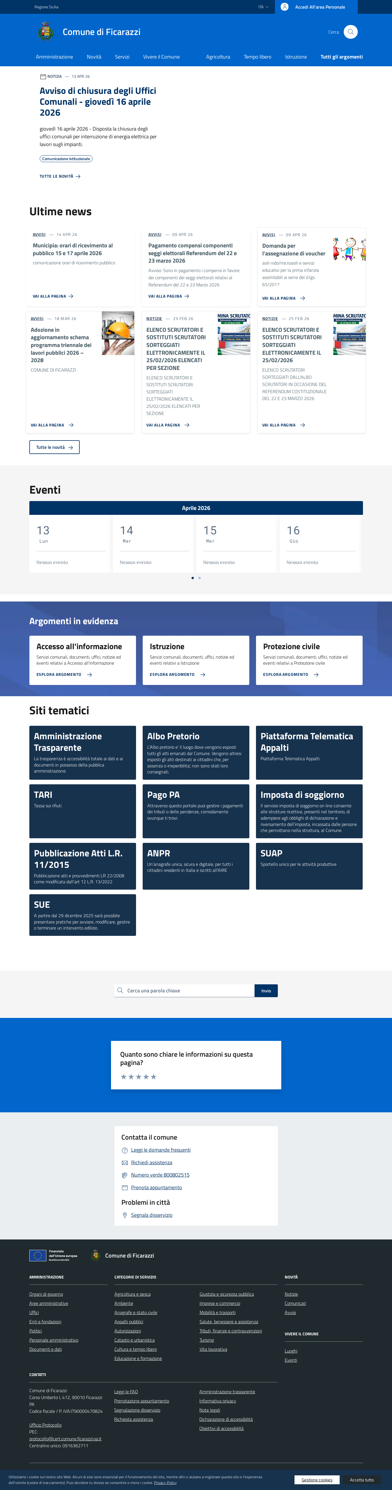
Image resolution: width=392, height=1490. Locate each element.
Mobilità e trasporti (218, 1312)
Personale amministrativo (53, 1339)
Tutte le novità (54, 447)
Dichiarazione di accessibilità (226, 1419)
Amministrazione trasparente (227, 1391)
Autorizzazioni (127, 1330)
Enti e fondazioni (45, 1321)
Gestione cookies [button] (317, 1480)
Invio (266, 990)
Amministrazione (54, 57)
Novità (94, 57)
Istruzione (296, 57)
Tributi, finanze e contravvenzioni (231, 1330)
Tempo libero (257, 57)
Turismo (207, 1339)
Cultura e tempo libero (135, 1349)
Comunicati (295, 1303)
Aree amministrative (48, 1303)
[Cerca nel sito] (350, 32)
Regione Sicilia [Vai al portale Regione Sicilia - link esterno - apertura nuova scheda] (46, 7)
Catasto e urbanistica (134, 1339)
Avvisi (290, 1312)
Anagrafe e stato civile (135, 1312)
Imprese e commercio (220, 1303)
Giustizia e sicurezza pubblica (227, 1294)
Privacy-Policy (165, 1482)
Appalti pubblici (128, 1321)
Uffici (34, 1312)
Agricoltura (218, 57)
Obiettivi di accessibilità (221, 1428)
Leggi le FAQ (126, 1391)
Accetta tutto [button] (362, 1480)
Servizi (122, 57)
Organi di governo (46, 1294)
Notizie (291, 1294)
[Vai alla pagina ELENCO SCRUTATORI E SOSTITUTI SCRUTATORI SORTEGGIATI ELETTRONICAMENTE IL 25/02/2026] (282, 422)
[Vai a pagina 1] (193, 578)
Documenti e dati (45, 1349)
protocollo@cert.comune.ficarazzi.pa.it (65, 1438)
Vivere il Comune (161, 57)
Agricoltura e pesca (132, 1294)
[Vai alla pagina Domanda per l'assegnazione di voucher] (282, 296)
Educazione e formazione (138, 1358)
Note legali (209, 1409)
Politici (35, 1330)
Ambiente (123, 1303)
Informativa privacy (217, 1400)
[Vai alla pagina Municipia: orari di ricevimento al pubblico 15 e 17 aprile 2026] (54, 294)
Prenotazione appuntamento (141, 1400)
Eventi (291, 1360)
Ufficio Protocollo (45, 1424)
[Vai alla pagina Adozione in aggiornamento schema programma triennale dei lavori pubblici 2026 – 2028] (51, 422)
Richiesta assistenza (133, 1419)
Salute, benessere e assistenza (229, 1321)
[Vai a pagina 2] (199, 578)
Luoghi (291, 1350)
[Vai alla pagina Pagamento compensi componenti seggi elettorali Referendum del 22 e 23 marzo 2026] (169, 294)
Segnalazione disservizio (137, 1409)
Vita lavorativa (213, 1349)
